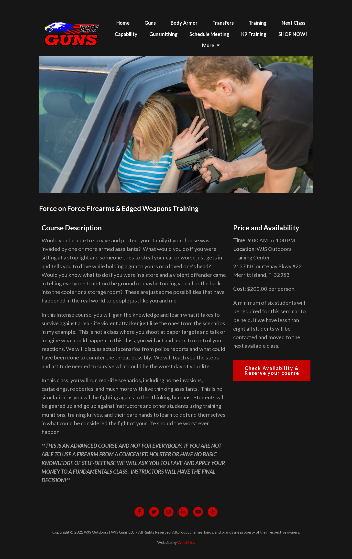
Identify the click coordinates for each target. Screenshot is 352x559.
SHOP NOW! (292, 34)
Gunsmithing (163, 34)
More (211, 45)
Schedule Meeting (209, 34)
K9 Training (253, 34)
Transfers (223, 23)
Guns (150, 23)
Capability (126, 34)
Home (123, 23)
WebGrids (186, 542)
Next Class (293, 23)
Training (258, 23)
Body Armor (184, 23)
